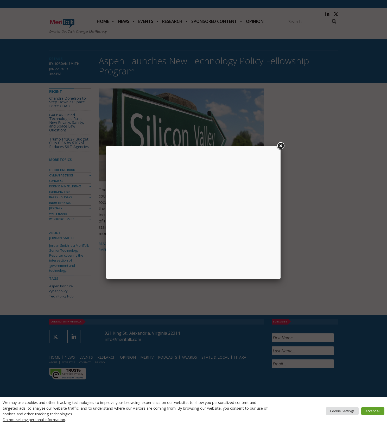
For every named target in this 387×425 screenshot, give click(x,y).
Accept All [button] (372, 411)
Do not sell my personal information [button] (34, 419)
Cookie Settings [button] (342, 411)
